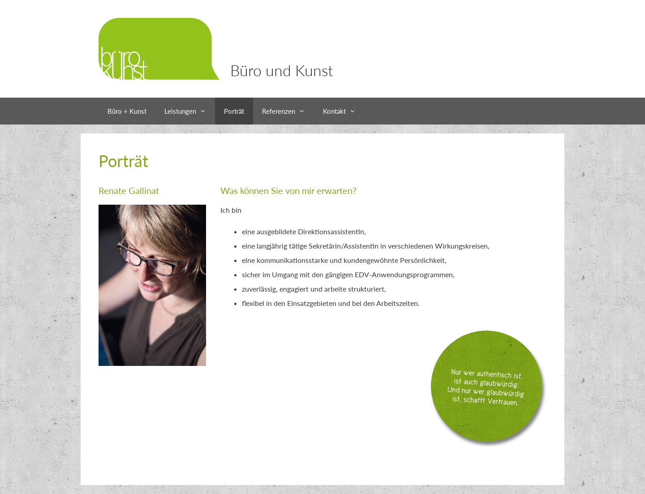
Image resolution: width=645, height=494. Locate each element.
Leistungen (189, 111)
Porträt (234, 111)
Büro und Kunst (281, 70)
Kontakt (344, 111)
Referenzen (288, 111)
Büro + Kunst (127, 111)
